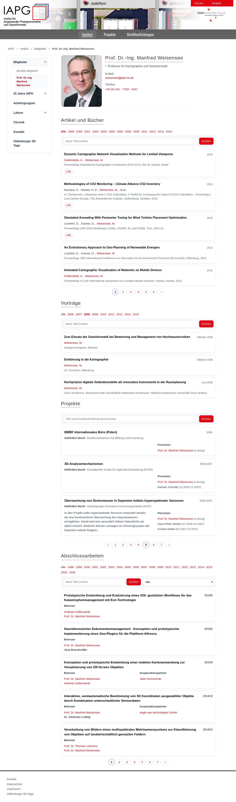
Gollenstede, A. (73, 160)
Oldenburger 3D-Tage (25, 143)
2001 (87, 131)
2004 (112, 131)
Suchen (206, 141)
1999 (71, 131)
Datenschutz (14, 784)
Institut (87, 34)
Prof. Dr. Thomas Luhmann (81, 746)
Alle (63, 131)
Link (68, 171)
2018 (72, 572)
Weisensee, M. (94, 160)
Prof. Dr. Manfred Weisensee (175, 450)
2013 (153, 131)
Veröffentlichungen (140, 34)
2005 (120, 131)
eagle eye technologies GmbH (158, 712)
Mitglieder (40, 48)
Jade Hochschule (150, 678)
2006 (128, 131)
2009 (95, 314)
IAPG (11, 48)
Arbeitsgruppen (24, 103)
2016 (136, 314)
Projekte (110, 34)
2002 (95, 131)
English (216, 3)
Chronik (19, 122)
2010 (103, 314)
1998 (70, 567)
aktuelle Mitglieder (27, 70)
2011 (144, 131)
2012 (119, 314)
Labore (18, 112)
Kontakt (18, 131)
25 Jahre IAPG (23, 93)
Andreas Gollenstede (77, 611)
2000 (79, 131)
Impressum (14, 788)
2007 (79, 314)
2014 (161, 131)
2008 (136, 131)
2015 (169, 131)
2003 (104, 131)
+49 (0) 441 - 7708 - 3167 (121, 89)
